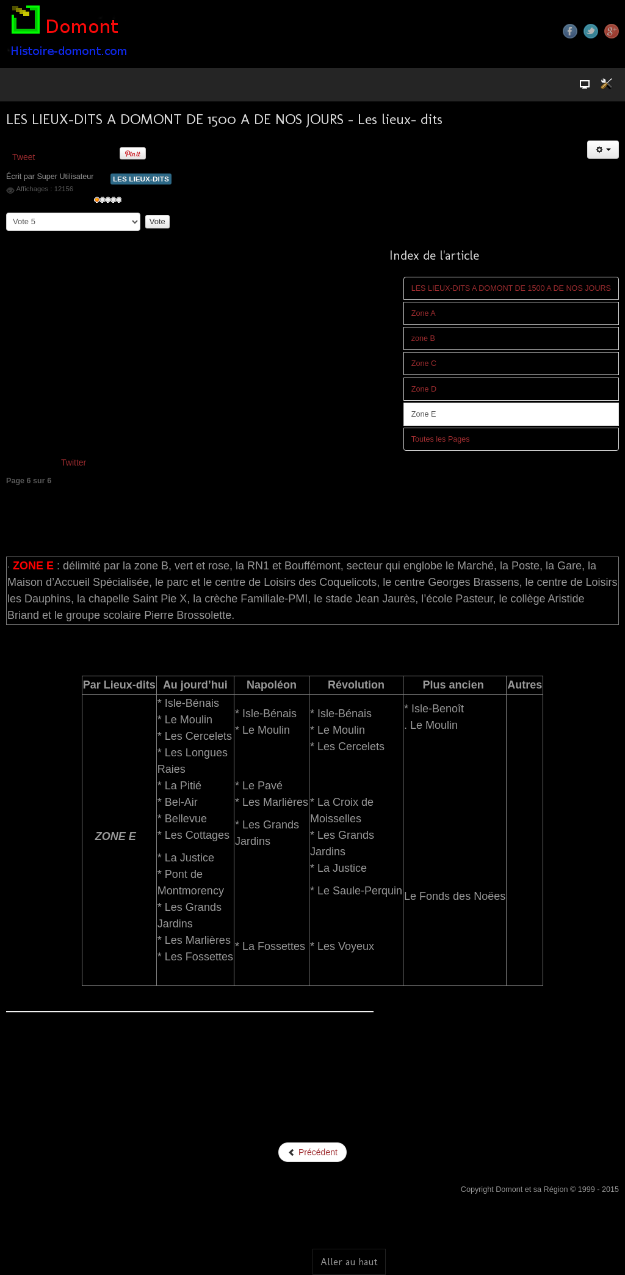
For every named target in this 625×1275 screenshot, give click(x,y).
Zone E (423, 414)
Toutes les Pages (440, 439)
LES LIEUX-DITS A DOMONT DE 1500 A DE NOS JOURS (511, 288)
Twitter (590, 31)
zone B (423, 338)
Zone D (423, 389)
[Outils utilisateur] (603, 150)
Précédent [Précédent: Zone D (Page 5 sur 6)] (312, 1152)
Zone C (423, 363)
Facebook (570, 31)
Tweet (23, 157)
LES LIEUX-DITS (141, 179)
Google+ (611, 31)
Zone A (423, 313)
